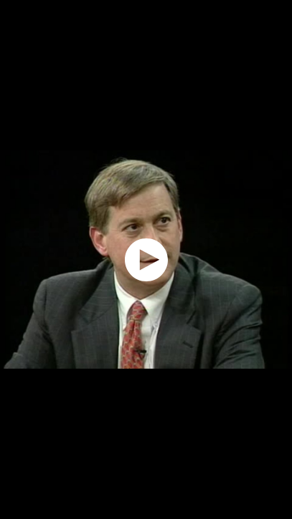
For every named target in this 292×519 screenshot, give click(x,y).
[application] (146, 259)
